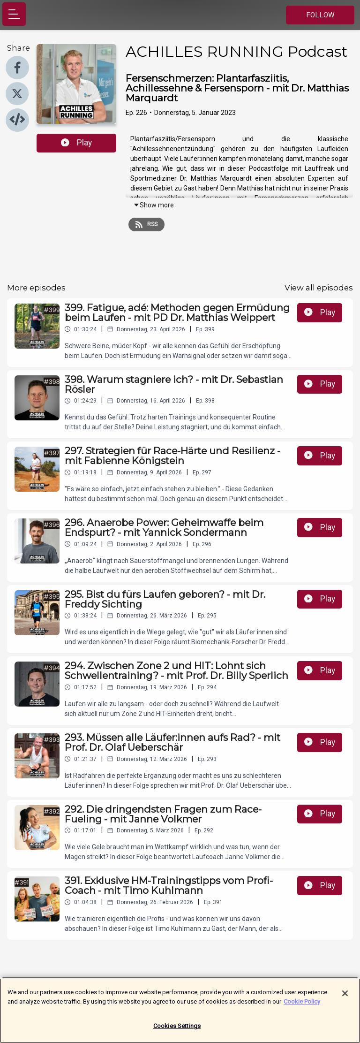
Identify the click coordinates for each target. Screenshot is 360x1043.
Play (76, 142)
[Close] (345, 998)
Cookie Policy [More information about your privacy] (302, 1006)
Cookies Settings (177, 1031)
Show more (153, 205)
